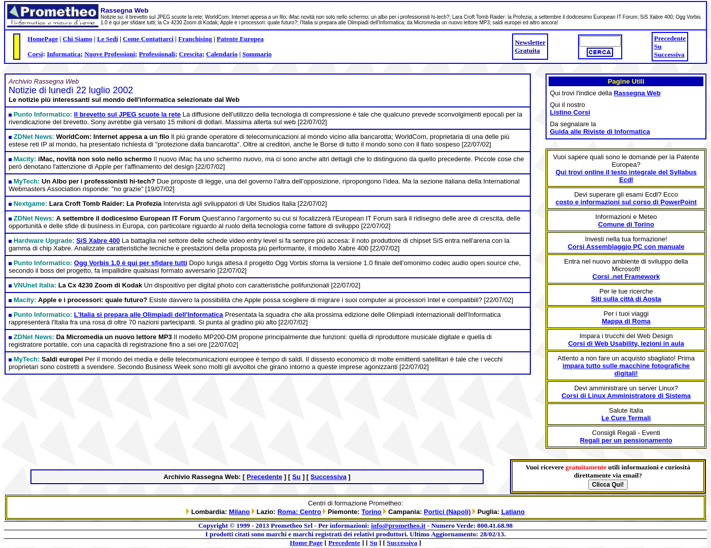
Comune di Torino (626, 224)
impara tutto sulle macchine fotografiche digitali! (626, 369)
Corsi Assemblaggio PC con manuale (626, 246)
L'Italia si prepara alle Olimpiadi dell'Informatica (148, 314)
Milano (239, 512)
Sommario (257, 54)
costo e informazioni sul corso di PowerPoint (626, 202)
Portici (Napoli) (447, 512)
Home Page (306, 542)
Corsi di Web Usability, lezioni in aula (626, 343)
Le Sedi (107, 39)
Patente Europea (240, 39)
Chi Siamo (77, 39)
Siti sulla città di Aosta (626, 299)
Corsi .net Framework (626, 276)
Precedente (670, 38)
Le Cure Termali (626, 418)
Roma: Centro (299, 512)
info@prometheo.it (398, 525)
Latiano (513, 512)
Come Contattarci (148, 39)
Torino (371, 512)
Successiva (669, 54)
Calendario (222, 54)
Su (658, 46)
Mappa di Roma (626, 321)
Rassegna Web (637, 93)
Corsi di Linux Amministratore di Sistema (626, 395)
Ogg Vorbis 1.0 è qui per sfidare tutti (130, 263)
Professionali (157, 54)
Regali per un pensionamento (626, 440)
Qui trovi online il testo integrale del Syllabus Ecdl (626, 176)
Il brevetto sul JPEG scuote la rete (127, 114)
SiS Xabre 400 (98, 240)
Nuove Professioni (109, 54)
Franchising (195, 39)
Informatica (63, 54)
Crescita (190, 54)
